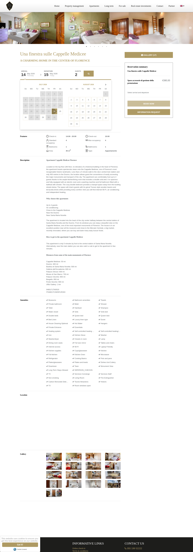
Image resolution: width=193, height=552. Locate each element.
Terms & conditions (80, 551)
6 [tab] (106, 46)
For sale (122, 6)
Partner (172, 6)
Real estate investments (141, 6)
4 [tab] (98, 46)
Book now (148, 104)
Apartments (94, 6)
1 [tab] (86, 46)
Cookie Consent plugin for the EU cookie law (20, 549)
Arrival (24, 71)
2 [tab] (90, 46)
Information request (148, 112)
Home (57, 6)
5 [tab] (102, 46)
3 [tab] (94, 46)
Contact (160, 6)
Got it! (20, 544)
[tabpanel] (32, 28)
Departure (48, 71)
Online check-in (78, 548)
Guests (78, 71)
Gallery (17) (148, 55)
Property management (74, 6)
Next (190, 28)
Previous (2, 28)
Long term (109, 6)
